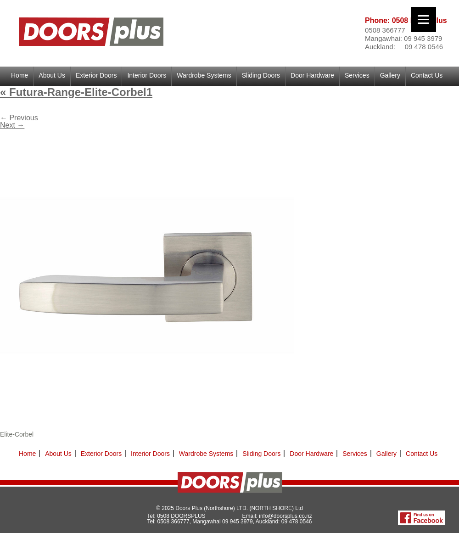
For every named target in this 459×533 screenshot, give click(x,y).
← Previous (19, 118)
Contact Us (426, 75)
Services (357, 75)
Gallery (390, 75)
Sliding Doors (261, 75)
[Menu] (423, 19)
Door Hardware (312, 75)
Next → (12, 125)
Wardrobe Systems (204, 75)
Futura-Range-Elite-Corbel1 (76, 92)
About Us (52, 75)
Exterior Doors (96, 75)
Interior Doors (146, 75)
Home (19, 75)
